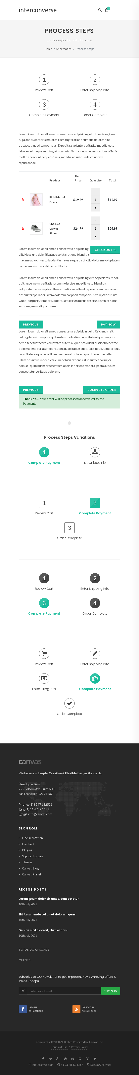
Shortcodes (63, 49)
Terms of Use (59, 1047)
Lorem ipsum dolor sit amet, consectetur (49, 899)
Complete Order (101, 389)
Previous (31, 324)
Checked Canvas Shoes (54, 228)
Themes (27, 862)
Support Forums (32, 856)
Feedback (28, 844)
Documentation (32, 838)
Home (48, 49)
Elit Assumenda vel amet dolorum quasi (47, 914)
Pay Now (108, 324)
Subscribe (111, 991)
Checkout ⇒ (105, 249)
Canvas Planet (31, 874)
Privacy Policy (79, 1047)
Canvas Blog (30, 868)
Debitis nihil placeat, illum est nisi (43, 930)
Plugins (27, 850)
